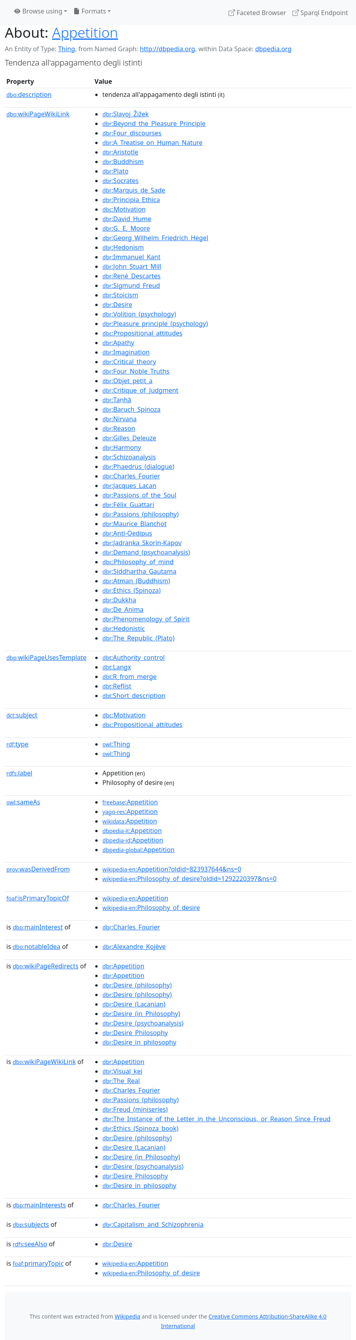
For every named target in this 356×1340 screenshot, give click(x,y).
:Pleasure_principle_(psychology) (155, 323)
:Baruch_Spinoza (131, 409)
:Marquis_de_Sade (133, 190)
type (17, 744)
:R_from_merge (129, 676)
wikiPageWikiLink (37, 114)
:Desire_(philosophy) (137, 985)
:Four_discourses (132, 133)
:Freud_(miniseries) (135, 1109)
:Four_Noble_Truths (135, 371)
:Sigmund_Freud (131, 285)
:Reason (118, 428)
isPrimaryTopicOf (37, 898)
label (19, 773)
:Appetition (130, 802)
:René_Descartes (131, 276)
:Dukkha (119, 600)
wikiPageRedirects (46, 966)
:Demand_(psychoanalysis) (146, 552)
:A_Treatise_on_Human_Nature (152, 142)
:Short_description (133, 695)
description (29, 94)
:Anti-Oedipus (127, 533)
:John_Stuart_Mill (131, 266)
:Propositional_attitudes (142, 333)
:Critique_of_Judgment (140, 390)
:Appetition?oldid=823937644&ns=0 (171, 869)
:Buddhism (123, 161)
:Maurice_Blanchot (134, 523)
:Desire (117, 304)
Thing (66, 48)
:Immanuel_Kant (131, 257)
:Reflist (116, 686)
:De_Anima (122, 609)
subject (21, 715)
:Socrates (120, 180)
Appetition (85, 32)
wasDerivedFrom (38, 869)
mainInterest (38, 927)
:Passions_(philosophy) (140, 514)
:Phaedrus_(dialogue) (138, 466)
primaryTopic (38, 1263)
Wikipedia (127, 1316)
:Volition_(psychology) (139, 314)
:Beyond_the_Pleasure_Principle (154, 123)
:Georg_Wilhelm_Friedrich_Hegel (155, 237)
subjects (31, 1224)
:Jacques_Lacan (129, 485)
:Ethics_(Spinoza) (131, 590)
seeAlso (30, 1244)
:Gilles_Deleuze (129, 438)
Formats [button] (89, 11)
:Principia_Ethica (131, 199)
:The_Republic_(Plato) (138, 638)
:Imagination (126, 352)
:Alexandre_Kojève (134, 946)
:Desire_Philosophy (135, 1032)
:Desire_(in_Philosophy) (141, 1013)
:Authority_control (133, 657)
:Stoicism (120, 295)
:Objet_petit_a (127, 380)
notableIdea (36, 946)
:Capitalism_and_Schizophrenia (153, 1224)
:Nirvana (119, 419)
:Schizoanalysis (129, 457)
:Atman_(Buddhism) (136, 580)
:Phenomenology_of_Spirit (145, 619)
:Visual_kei (122, 1071)
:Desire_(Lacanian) (133, 1004)
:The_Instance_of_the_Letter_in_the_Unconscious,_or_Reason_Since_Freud (216, 1118)
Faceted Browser (257, 12)
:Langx (116, 667)
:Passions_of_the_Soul (139, 495)
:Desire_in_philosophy (139, 1042)
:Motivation (124, 209)
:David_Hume (126, 218)
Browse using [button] (38, 11)
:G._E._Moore (126, 228)
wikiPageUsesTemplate (46, 657)
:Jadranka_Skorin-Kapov (141, 542)
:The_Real (121, 1080)
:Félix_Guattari (128, 504)
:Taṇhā (116, 399)
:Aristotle (120, 152)
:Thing (116, 744)
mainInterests (39, 1205)
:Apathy (118, 342)
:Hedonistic (123, 628)
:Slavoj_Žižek (125, 114)
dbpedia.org (273, 48)
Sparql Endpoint (320, 12)
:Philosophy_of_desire (151, 907)
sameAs (23, 802)
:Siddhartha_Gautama (139, 571)
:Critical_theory (129, 361)
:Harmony (121, 447)
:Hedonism (123, 247)
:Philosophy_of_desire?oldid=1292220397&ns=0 (189, 878)
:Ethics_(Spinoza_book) (140, 1128)
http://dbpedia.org (167, 48)
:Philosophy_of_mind (137, 561)
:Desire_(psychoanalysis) (142, 1023)
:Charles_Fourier (131, 476)
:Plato (115, 171)
